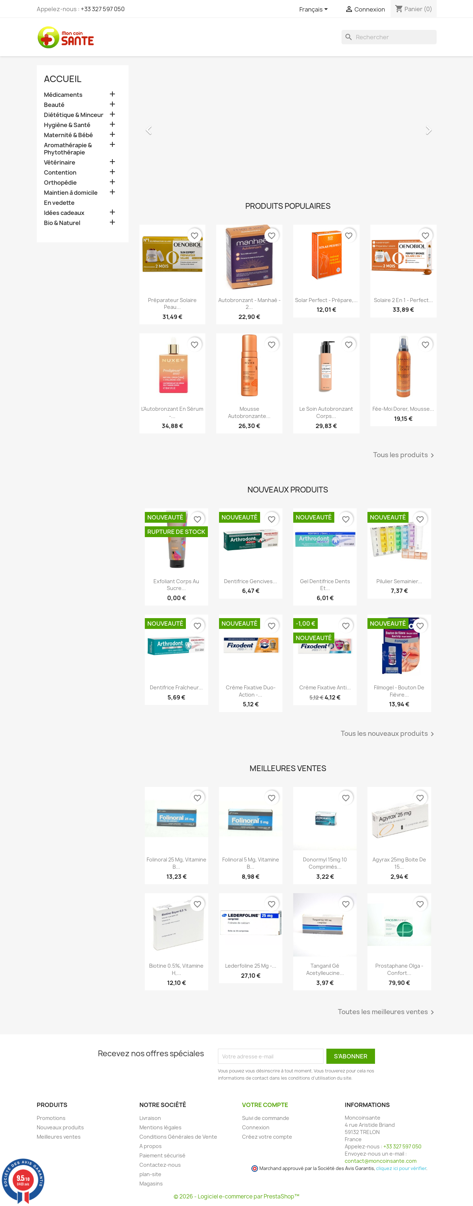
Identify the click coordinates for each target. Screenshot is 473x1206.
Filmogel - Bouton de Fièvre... (399, 691)
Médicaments (63, 95)
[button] (161, 126)
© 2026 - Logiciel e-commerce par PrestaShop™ (236, 1196)
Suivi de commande (265, 1118)
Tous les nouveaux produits (389, 734)
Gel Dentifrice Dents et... (325, 585)
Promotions (51, 1118)
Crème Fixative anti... (325, 687)
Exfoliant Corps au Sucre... (176, 585)
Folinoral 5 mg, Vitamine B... (250, 863)
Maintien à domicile (71, 193)
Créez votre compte (267, 1136)
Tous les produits (405, 455)
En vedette (59, 203)
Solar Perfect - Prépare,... (326, 300)
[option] (288, 126)
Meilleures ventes (59, 1136)
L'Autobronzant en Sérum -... (172, 412)
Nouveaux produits (60, 1127)
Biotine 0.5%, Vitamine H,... (176, 969)
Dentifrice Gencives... (250, 581)
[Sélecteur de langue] (314, 9)
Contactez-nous (160, 1164)
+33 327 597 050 (103, 9)
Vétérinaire (59, 162)
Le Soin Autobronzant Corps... (326, 412)
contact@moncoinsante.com (380, 1160)
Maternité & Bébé (68, 135)
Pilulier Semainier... (399, 581)
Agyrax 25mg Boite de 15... (399, 863)
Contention (60, 172)
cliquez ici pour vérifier (401, 1168)
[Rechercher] (389, 37)
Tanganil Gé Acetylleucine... (325, 969)
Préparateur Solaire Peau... (172, 304)
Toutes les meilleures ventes (387, 1012)
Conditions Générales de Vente (178, 1136)
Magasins (151, 1183)
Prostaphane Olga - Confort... (399, 969)
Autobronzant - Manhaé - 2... (249, 304)
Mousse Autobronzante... (249, 412)
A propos (150, 1146)
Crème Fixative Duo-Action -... (251, 691)
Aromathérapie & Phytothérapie (68, 148)
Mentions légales (160, 1127)
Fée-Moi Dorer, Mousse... (403, 408)
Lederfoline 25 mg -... (250, 965)
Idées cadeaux (64, 213)
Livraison (150, 1118)
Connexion (255, 1127)
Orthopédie (60, 182)
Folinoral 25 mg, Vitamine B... (176, 863)
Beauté (54, 105)
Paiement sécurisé (162, 1155)
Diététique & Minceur (73, 115)
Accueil (62, 79)
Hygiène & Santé (67, 125)
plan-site (150, 1174)
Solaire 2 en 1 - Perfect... (403, 300)
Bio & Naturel (62, 223)
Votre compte (265, 1105)
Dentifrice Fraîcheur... (176, 687)
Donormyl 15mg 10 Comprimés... (325, 863)
